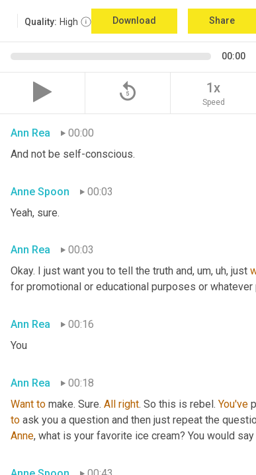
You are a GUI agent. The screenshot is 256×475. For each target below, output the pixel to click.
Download (134, 20)
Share (222, 20)
